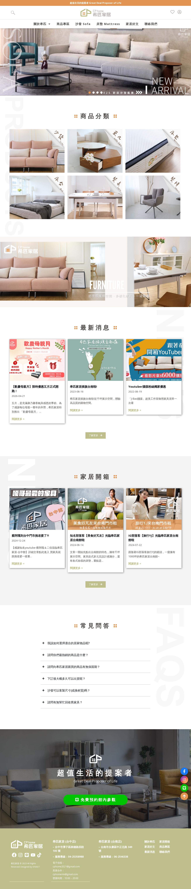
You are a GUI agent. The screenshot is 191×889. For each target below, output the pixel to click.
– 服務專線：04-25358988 (68, 857)
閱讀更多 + (18, 422)
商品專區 (63, 24)
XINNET (36, 866)
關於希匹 (42, 24)
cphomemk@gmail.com (65, 874)
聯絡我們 (151, 24)
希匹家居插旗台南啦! (83, 390)
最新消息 (149, 851)
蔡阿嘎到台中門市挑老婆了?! (30, 539)
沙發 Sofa (83, 24)
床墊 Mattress (108, 24)
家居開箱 (164, 841)
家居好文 (132, 24)
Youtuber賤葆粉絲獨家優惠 (147, 390)
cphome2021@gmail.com (66, 866)
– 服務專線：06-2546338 (113, 857)
